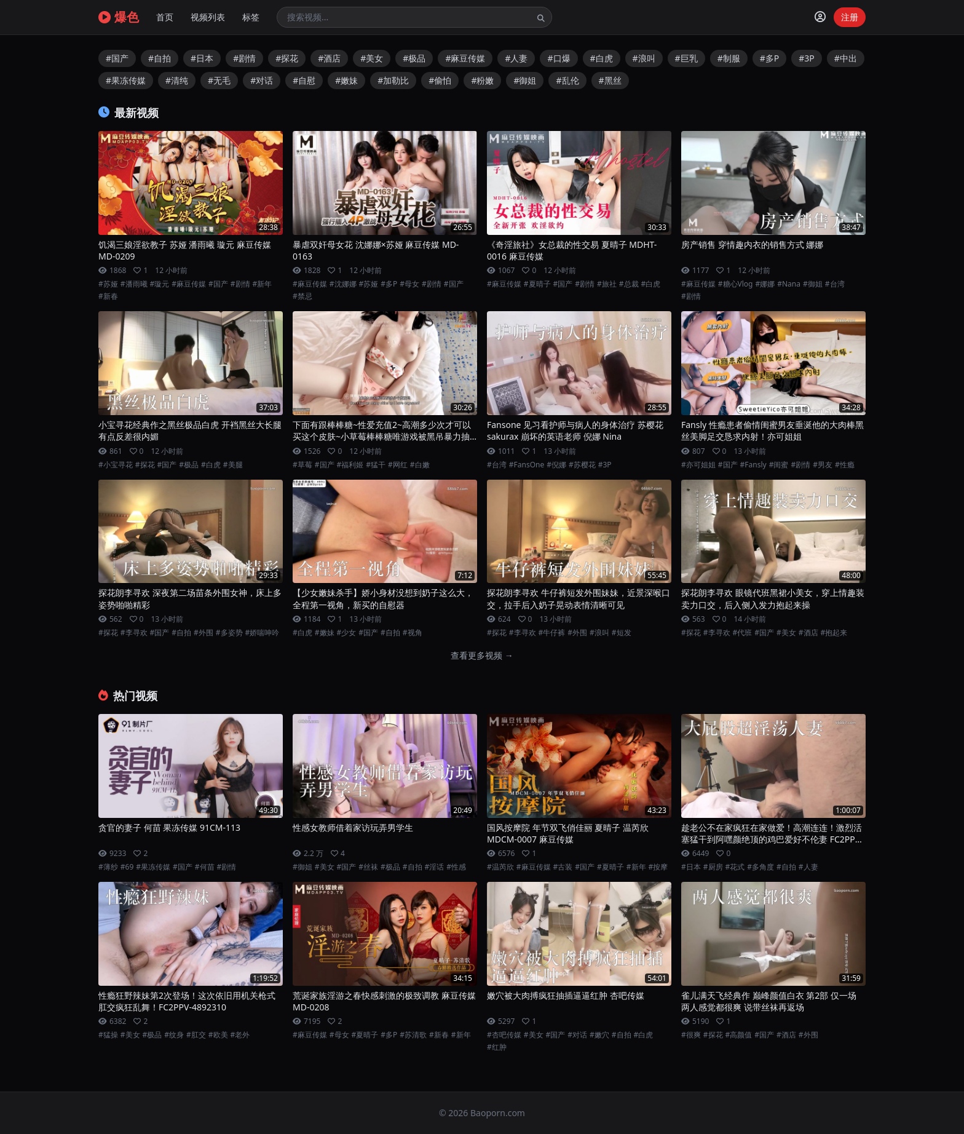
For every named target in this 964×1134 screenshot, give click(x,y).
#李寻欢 (134, 633)
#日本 (202, 58)
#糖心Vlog (735, 284)
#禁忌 (302, 296)
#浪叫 (644, 58)
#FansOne (526, 465)
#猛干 (375, 465)
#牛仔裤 (552, 633)
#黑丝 (610, 80)
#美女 (371, 58)
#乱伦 (567, 80)
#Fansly (753, 465)
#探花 (286, 58)
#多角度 (760, 867)
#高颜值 (739, 1035)
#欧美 (218, 1035)
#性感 (456, 867)
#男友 (822, 465)
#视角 (412, 633)
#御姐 (524, 80)
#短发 (621, 633)
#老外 (240, 1035)
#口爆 (558, 58)
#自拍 (159, 58)
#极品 (414, 58)
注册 (849, 17)
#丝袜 (368, 867)
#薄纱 (108, 867)
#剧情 (244, 58)
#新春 (108, 296)
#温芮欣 (500, 867)
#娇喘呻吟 (262, 633)
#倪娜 (556, 465)
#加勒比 (393, 80)
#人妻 (516, 58)
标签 (250, 17)
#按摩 (658, 867)
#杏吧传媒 (504, 1035)
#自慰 (304, 80)
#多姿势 (229, 633)
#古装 (563, 867)
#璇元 (160, 284)
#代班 (743, 633)
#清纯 (176, 80)
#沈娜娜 (343, 284)
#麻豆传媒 (465, 58)
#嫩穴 (599, 1035)
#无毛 (219, 80)
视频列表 (208, 17)
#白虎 (601, 58)
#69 (126, 867)
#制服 (728, 58)
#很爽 (691, 1035)
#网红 (398, 465)
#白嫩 (420, 465)
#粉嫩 (482, 80)
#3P (807, 58)
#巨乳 (686, 58)
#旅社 (607, 284)
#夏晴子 (537, 284)
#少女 (347, 633)
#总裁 (629, 284)
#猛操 (108, 1035)
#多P (770, 58)
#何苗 (205, 867)
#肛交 (196, 1035)
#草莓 (302, 465)
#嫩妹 (346, 80)
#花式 (735, 867)
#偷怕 (440, 80)
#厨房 (713, 867)
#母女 (409, 284)
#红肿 (497, 1047)
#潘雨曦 (134, 284)
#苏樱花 (582, 465)
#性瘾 (845, 465)
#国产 (117, 58)
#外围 (203, 633)
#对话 (261, 80)
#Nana (788, 284)
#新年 (262, 284)
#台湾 (835, 284)
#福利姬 (350, 465)
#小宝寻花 (115, 465)
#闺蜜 (779, 465)
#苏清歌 (413, 1035)
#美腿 (233, 465)
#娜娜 (765, 284)
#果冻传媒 (126, 80)
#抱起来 (834, 633)
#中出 (845, 58)
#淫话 (434, 867)
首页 (164, 17)
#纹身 (174, 1035)
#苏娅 (108, 284)
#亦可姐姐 (698, 465)
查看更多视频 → (482, 655)
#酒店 (329, 58)
